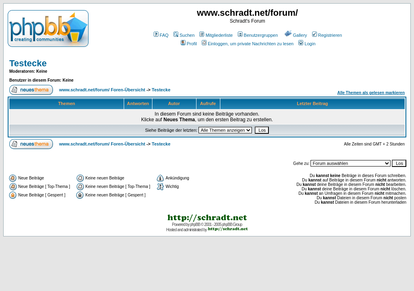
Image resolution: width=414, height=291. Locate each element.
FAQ (161, 35)
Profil (189, 43)
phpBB (195, 224)
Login (306, 43)
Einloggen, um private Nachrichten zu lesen (248, 43)
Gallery (295, 35)
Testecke (28, 63)
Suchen (183, 35)
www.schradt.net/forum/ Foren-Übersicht (102, 89)
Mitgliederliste (215, 35)
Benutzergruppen (258, 35)
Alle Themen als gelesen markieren (371, 93)
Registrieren (327, 35)
